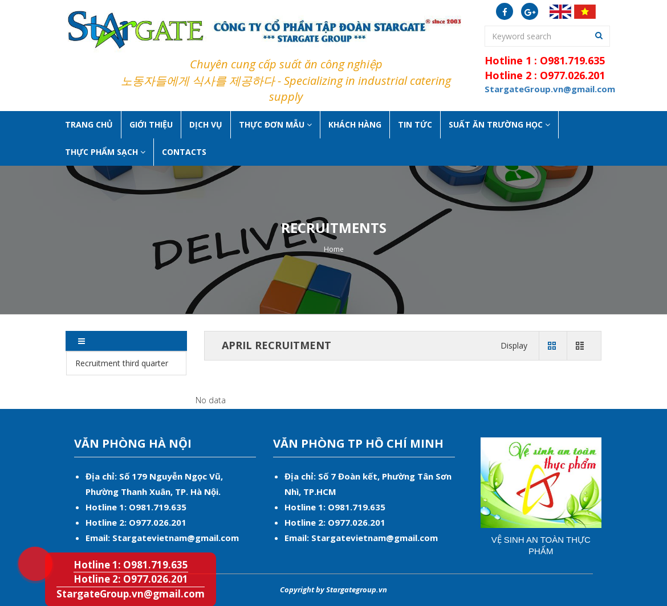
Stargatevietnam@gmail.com (175, 537)
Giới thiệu (151, 124)
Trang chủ (89, 124)
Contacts (184, 151)
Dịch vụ (205, 124)
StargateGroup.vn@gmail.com (130, 593)
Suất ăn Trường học (499, 124)
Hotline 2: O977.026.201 (131, 578)
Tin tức (415, 124)
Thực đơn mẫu (275, 124)
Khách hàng (354, 124)
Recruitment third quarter (121, 363)
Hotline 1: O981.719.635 (27, 547)
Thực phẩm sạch (105, 151)
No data (211, 400)
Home (334, 249)
